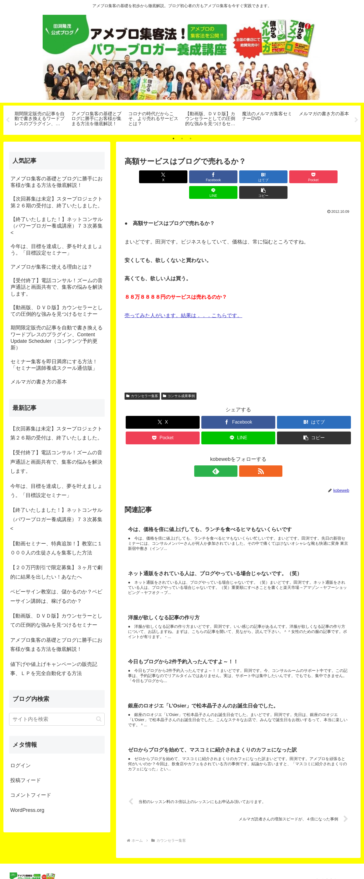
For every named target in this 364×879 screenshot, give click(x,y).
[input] (57, 719)
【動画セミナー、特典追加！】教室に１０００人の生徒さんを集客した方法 (56, 548)
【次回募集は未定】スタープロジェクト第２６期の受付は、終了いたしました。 (56, 433)
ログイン (20, 765)
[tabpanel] (40, 119)
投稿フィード (25, 780)
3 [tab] (190, 138)
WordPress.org (27, 810)
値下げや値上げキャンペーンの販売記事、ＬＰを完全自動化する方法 (53, 668)
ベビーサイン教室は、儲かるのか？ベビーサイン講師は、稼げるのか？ (56, 596)
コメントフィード (30, 795)
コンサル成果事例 (179, 380)
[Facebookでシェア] (181, 176)
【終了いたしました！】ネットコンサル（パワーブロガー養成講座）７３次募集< (56, 519)
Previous (8, 120)
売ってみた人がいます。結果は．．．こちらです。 (183, 300)
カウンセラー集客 (142, 380)
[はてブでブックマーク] (219, 176)
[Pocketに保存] (257, 176)
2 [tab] (182, 138)
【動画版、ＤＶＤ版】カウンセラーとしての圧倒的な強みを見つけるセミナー (56, 620)
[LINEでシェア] (296, 176)
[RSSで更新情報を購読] (245, 455)
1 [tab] (173, 138)
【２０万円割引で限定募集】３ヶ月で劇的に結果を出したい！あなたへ (56, 572)
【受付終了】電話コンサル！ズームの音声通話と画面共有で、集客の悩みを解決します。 (56, 462)
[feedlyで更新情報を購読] (231, 455)
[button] (334, 176)
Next (356, 120)
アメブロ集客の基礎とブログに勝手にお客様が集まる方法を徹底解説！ (56, 644)
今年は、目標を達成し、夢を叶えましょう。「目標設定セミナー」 (56, 490)
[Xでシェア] (143, 176)
